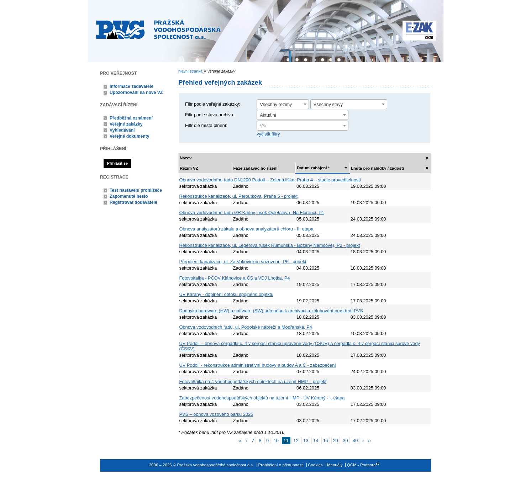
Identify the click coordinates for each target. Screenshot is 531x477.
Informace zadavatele (131, 86)
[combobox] (283, 104)
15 (325, 440)
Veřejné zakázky (126, 124)
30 (345, 440)
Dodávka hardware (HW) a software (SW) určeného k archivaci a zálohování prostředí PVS (271, 310)
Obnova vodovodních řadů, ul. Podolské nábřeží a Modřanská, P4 (245, 327)
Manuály (335, 465)
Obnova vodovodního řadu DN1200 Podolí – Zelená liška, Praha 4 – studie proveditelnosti (270, 179)
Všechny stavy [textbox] (328, 104)
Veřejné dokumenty (129, 136)
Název (185, 158)
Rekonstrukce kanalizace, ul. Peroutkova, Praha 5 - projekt (238, 196)
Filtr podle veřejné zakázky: (212, 104)
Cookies (315, 465)
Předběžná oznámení (131, 118)
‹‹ (240, 440)
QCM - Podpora (361, 465)
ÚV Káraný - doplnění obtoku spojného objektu (226, 294)
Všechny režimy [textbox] (276, 104)
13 (305, 440)
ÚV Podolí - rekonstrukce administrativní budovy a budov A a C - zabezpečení (257, 365)
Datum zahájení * (313, 168)
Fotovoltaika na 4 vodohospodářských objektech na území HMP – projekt (253, 381)
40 (355, 440)
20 (335, 440)
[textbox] (302, 126)
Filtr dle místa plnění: (206, 125)
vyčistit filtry (268, 134)
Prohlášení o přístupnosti (281, 465)
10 (276, 440)
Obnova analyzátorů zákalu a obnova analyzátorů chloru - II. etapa (246, 229)
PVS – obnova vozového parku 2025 (216, 414)
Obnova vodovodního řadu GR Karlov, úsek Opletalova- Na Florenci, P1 (251, 212)
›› (369, 440)
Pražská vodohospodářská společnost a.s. (158, 29)
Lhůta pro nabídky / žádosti (377, 168)
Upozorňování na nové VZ (136, 92)
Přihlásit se (117, 163)
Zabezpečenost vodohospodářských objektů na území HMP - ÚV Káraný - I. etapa (262, 398)
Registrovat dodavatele (133, 202)
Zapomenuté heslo (129, 196)
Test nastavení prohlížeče (136, 190)
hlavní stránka (190, 71)
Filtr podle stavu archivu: (210, 114)
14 (315, 440)
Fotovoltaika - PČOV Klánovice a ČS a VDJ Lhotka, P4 (234, 278)
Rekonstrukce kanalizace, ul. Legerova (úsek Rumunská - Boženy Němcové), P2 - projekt (269, 245)
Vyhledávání (122, 130)
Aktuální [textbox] (268, 115)
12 (295, 440)
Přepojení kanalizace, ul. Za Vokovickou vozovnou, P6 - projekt (242, 261)
